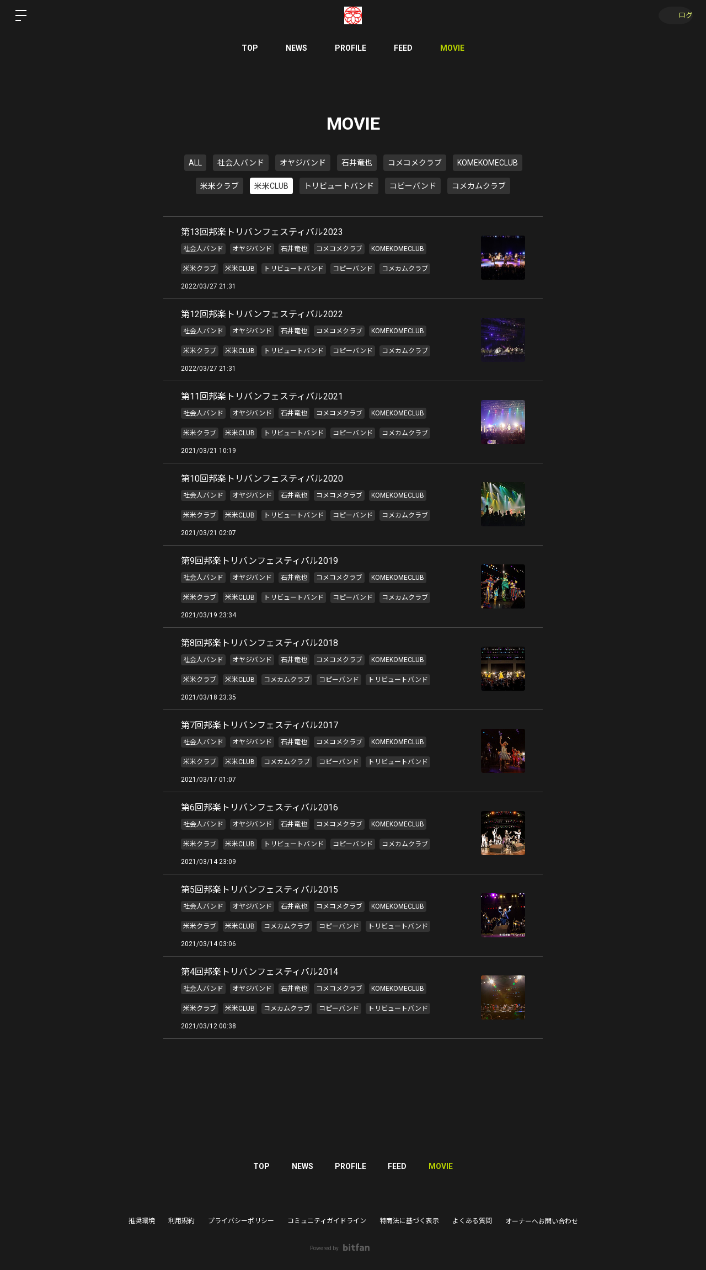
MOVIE (452, 48)
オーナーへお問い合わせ (541, 1221)
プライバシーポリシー (241, 1221)
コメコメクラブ (415, 162)
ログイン (673, 15)
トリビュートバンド (339, 186)
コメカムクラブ (479, 186)
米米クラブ (219, 186)
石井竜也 (356, 162)
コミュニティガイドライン (326, 1221)
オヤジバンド (303, 162)
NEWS (296, 48)
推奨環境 (142, 1221)
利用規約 (181, 1221)
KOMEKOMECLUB (487, 162)
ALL (195, 162)
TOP (250, 48)
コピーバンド (412, 186)
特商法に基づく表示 (409, 1221)
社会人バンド (240, 162)
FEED (403, 48)
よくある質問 (472, 1221)
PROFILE (350, 48)
